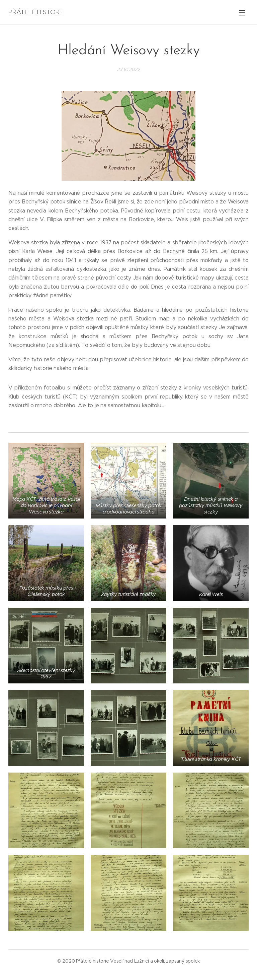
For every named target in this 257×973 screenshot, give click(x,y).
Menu (242, 12)
